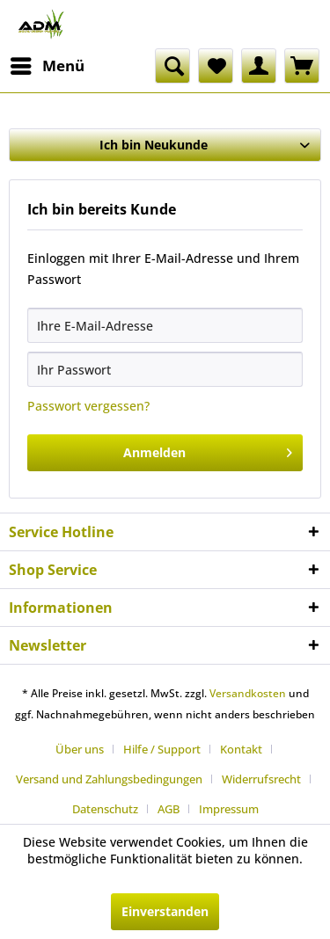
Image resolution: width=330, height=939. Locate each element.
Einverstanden (165, 911)
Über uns (79, 749)
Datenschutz (105, 809)
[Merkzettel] (215, 66)
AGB (169, 809)
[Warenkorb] (301, 66)
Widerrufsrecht (261, 779)
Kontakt (241, 749)
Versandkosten (247, 693)
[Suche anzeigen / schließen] (172, 66)
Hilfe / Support (162, 749)
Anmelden (207, 450)
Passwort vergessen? (88, 405)
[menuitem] (46, 66)
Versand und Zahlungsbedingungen (109, 779)
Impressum (229, 809)
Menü (47, 64)
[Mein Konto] (258, 66)
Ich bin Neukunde (153, 144)
